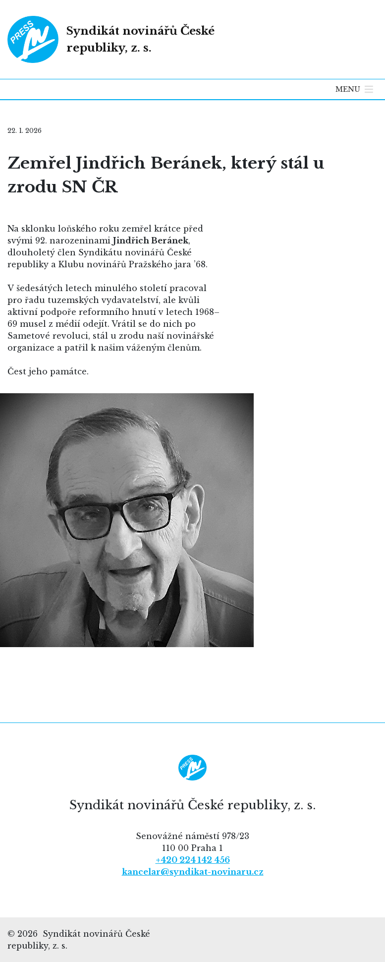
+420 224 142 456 (193, 860)
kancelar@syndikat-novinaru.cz (193, 872)
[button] (347, 89)
